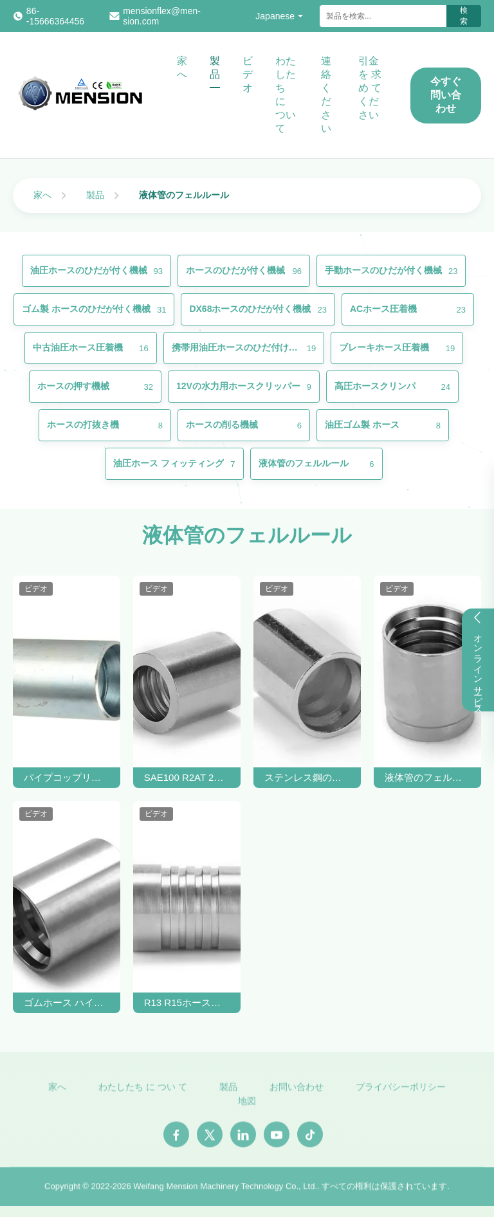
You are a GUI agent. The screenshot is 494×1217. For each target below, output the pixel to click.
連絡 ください (326, 94)
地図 (247, 1106)
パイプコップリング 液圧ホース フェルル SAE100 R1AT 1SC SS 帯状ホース (67, 777)
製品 (215, 67)
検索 (464, 16)
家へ (182, 67)
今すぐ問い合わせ (445, 95)
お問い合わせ (297, 1091)
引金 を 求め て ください (369, 87)
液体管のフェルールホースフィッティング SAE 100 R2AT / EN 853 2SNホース (428, 777)
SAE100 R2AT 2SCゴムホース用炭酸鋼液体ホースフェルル (187, 777)
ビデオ (247, 74)
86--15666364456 (55, 16)
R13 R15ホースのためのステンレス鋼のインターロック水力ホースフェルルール (187, 1002)
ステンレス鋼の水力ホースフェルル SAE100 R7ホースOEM (307, 777)
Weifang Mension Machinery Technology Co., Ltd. (225, 1190)
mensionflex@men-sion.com (162, 16)
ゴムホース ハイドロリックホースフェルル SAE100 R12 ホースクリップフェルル (67, 1002)
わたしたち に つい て (285, 94)
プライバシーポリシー (401, 1091)
